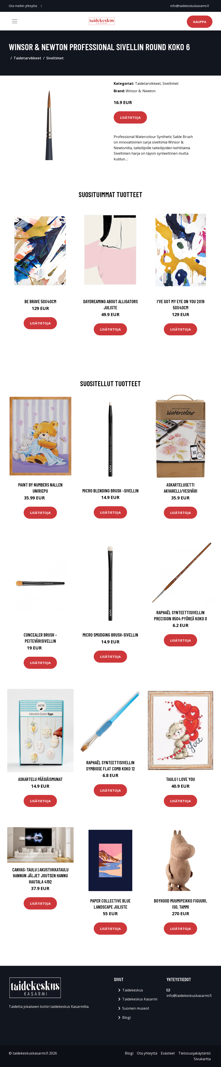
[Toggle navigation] (15, 21)
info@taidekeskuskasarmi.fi (189, 6)
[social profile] (41, 6)
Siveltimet (55, 58)
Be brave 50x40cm (40, 301)
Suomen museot (135, 1008)
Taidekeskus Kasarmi (139, 999)
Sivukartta (202, 1058)
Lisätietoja (130, 117)
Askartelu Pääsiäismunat (40, 779)
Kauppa (199, 21)
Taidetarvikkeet (27, 58)
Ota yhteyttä (147, 1053)
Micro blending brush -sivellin (110, 490)
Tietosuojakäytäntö (194, 1053)
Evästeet (168, 1053)
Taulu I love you (180, 779)
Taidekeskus (132, 990)
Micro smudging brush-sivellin (110, 634)
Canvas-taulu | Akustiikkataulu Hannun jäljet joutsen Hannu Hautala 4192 (40, 875)
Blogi (126, 1017)
